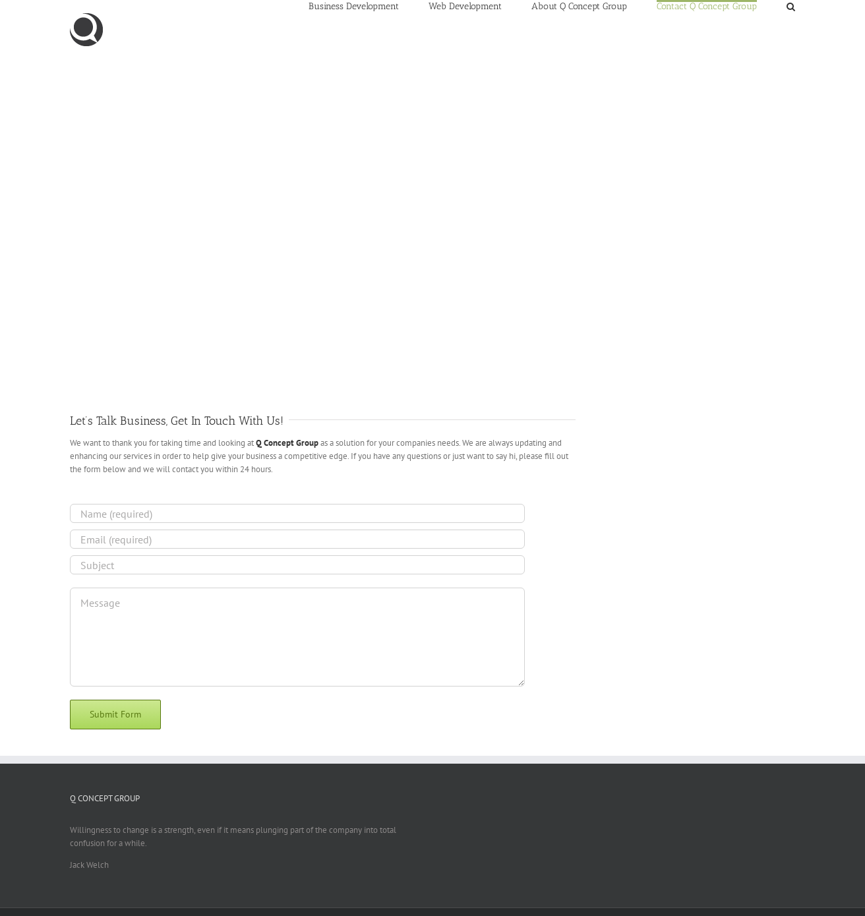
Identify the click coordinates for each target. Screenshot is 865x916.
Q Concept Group (287, 442)
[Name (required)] (297, 513)
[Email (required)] (297, 539)
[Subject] (297, 564)
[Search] (791, 5)
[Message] (297, 637)
